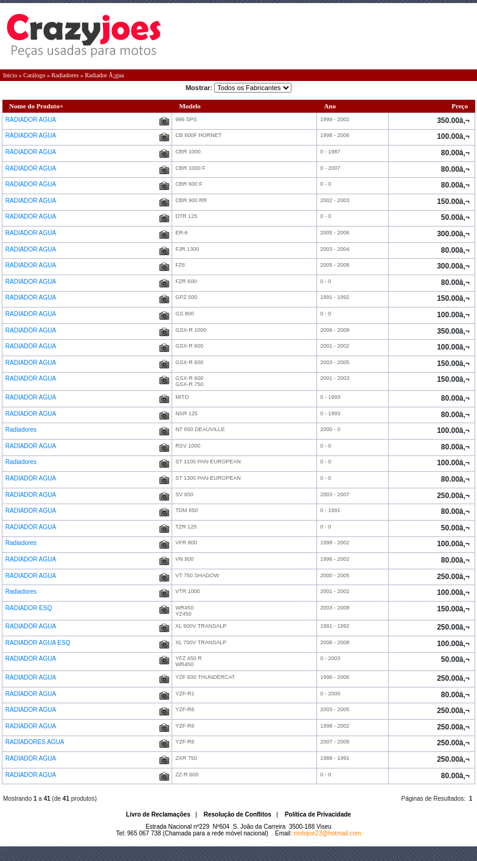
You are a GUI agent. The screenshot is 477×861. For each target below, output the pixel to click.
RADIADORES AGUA (35, 742)
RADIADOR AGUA (31, 119)
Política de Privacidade (318, 814)
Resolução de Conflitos (237, 814)
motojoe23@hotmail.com (327, 833)
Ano (330, 106)
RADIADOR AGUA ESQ (38, 642)
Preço (459, 106)
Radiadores (64, 75)
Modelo (189, 106)
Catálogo (34, 75)
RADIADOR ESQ (29, 608)
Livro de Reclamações (158, 814)
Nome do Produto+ (36, 106)
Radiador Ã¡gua (104, 75)
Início (10, 75)
